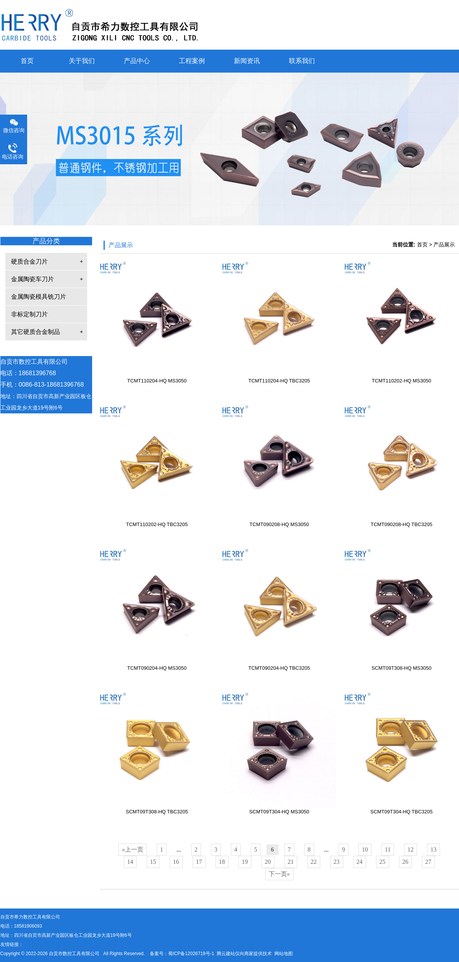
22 (314, 861)
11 (388, 849)
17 (199, 861)
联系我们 (302, 61)
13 (433, 849)
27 (428, 861)
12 (410, 849)
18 (222, 861)
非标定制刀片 (29, 314)
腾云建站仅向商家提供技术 (244, 953)
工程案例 (192, 61)
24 (360, 861)
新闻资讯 (247, 61)
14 (130, 861)
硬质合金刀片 (29, 261)
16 (176, 861)
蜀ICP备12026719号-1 (191, 953)
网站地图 (283, 953)
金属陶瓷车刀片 (32, 279)
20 (268, 861)
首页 (27, 61)
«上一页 (132, 849)
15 (153, 861)
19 (245, 861)
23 (337, 861)
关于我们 (82, 61)
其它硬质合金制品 (35, 332)
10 (365, 849)
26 (405, 861)
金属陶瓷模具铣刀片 (38, 296)
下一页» (279, 874)
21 (291, 861)
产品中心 (137, 61)
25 (383, 861)
